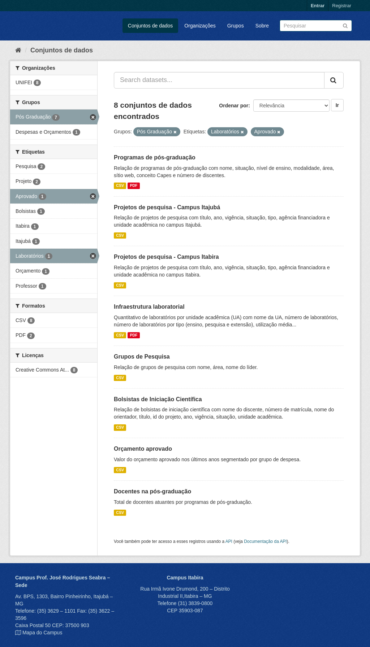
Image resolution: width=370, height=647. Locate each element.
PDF (133, 186)
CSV (120, 186)
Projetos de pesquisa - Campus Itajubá (167, 207)
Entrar (317, 5)
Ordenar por (233, 105)
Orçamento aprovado (143, 449)
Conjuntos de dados (150, 26)
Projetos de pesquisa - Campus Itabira (166, 257)
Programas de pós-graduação (154, 157)
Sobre (262, 26)
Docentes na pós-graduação (152, 491)
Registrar (341, 5)
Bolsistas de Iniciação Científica (158, 399)
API (228, 541)
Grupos (235, 26)
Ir (337, 105)
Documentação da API (265, 541)
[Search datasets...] (219, 80)
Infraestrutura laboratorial (149, 307)
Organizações (199, 26)
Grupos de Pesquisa (142, 357)
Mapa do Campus (42, 632)
